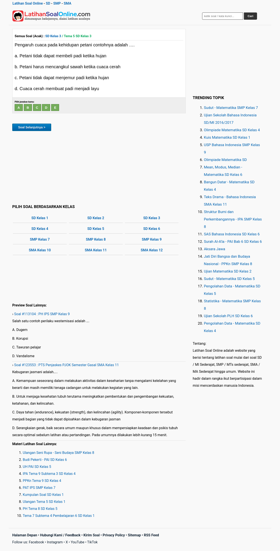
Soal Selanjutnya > (31, 127)
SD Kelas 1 (40, 218)
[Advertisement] (99, 167)
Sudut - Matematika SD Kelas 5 (229, 278)
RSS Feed (151, 535)
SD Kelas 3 (53, 36)
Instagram (55, 542)
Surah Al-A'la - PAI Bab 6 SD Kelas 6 (233, 241)
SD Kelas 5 (95, 229)
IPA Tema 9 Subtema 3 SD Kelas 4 (49, 474)
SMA (67, 3)
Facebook (36, 542)
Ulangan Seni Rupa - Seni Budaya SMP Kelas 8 (58, 453)
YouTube (77, 542)
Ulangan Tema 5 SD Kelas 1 (44, 502)
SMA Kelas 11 (96, 250)
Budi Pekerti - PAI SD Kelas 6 (45, 460)
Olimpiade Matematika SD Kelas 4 (232, 130)
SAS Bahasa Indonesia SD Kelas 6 (232, 234)
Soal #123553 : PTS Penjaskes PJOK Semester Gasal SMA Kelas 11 (66, 365)
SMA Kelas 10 (40, 250)
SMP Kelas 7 (40, 239)
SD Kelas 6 (151, 229)
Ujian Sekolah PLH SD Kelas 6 (228, 316)
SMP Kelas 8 (96, 239)
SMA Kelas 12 (152, 250)
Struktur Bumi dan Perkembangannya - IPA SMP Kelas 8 (233, 219)
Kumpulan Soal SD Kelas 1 (43, 495)
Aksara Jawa (214, 249)
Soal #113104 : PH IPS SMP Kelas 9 (42, 314)
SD (48, 3)
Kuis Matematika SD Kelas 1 (227, 137)
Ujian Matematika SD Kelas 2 (228, 271)
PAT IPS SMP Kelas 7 (39, 488)
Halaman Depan (24, 535)
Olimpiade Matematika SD (225, 159)
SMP (57, 3)
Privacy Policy (114, 535)
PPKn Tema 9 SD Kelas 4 (42, 481)
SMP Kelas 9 (152, 239)
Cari (250, 16)
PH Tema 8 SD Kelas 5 (40, 509)
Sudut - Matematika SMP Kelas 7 (231, 107)
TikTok (92, 542)
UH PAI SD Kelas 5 (37, 467)
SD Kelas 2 (95, 218)
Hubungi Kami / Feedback (60, 535)
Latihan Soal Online (27, 3)
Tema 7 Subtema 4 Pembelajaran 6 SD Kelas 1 (58, 516)
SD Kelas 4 (40, 229)
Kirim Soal (92, 535)
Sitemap (134, 535)
